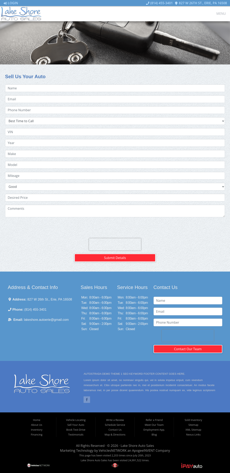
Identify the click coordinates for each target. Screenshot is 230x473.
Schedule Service (115, 425)
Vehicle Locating (76, 420)
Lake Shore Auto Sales (137, 445)
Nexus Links (193, 434)
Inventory (36, 429)
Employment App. (154, 429)
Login (11, 3)
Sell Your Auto (75, 425)
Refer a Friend (154, 420)
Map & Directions (115, 434)
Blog (154, 434)
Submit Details (115, 258)
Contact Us (115, 429)
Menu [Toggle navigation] (219, 14)
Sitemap (193, 425)
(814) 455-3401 (159, 3)
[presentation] (115, 244)
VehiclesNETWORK (113, 450)
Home (36, 420)
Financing (36, 434)
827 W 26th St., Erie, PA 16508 (201, 3)
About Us (36, 425)
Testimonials (75, 434)
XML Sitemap (193, 429)
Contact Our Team (188, 349)
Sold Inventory (193, 420)
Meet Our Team (154, 425)
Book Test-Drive (75, 429)
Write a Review (115, 420)
